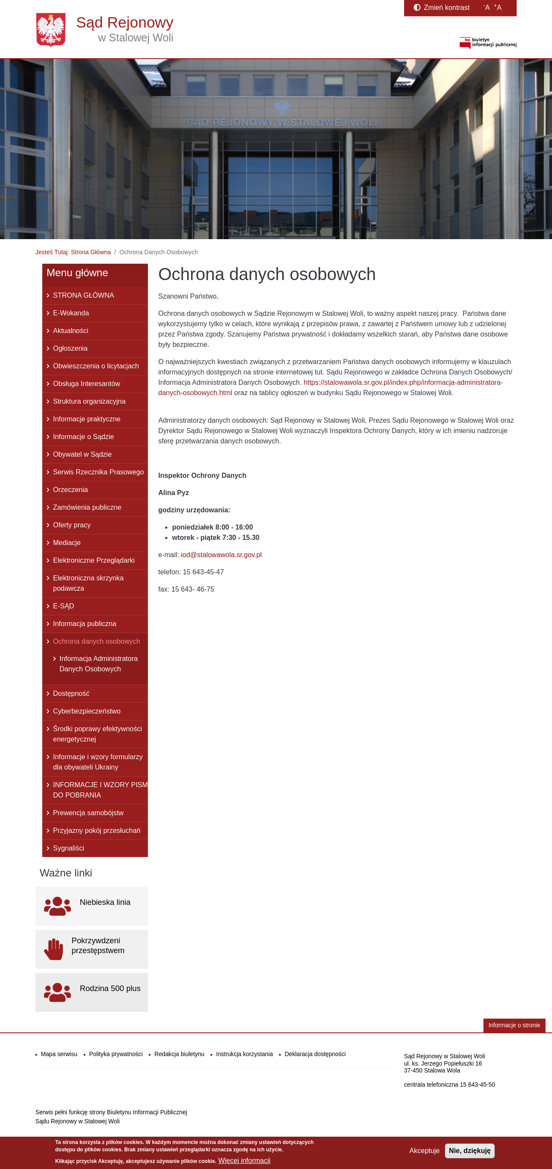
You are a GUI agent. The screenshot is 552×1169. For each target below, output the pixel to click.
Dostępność (71, 693)
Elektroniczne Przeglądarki (94, 560)
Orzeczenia (70, 489)
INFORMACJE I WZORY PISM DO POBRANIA (100, 790)
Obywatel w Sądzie (82, 454)
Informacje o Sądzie (83, 436)
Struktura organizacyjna (89, 401)
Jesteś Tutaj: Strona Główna (73, 252)
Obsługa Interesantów (86, 383)
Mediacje (67, 542)
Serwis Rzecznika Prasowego (98, 472)
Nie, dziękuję (470, 1150)
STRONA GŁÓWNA (83, 295)
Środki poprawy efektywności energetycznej (97, 734)
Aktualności (70, 330)
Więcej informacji (244, 1160)
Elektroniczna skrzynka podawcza (88, 583)
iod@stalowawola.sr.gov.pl (221, 554)
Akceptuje (424, 1150)
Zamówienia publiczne (87, 507)
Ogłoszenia (70, 348)
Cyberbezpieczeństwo (87, 711)
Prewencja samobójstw (88, 813)
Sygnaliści (68, 848)
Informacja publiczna (84, 623)
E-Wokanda (71, 313)
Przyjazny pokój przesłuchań (97, 830)
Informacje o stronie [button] (514, 1025)
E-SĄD (63, 606)
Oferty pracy (72, 525)
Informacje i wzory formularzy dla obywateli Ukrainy (98, 762)
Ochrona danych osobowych (96, 641)
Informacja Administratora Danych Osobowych (99, 664)
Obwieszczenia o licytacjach (96, 366)
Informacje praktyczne (87, 419)
